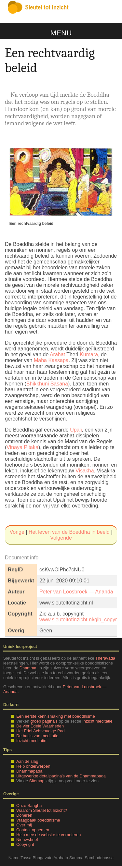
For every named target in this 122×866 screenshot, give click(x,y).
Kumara (89, 354)
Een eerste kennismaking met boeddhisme (55, 716)
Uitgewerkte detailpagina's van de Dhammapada (61, 776)
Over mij (24, 825)
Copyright (25, 844)
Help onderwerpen (33, 766)
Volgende (61, 538)
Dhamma (28, 667)
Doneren (24, 815)
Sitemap (37, 780)
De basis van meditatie (37, 735)
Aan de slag (27, 761)
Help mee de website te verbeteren (48, 834)
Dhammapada (29, 771)
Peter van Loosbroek (63, 591)
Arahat (57, 354)
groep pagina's (44, 721)
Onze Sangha (29, 805)
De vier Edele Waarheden (40, 726)
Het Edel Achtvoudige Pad (40, 730)
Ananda (104, 591)
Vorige (16, 532)
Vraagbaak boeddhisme (38, 820)
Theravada (105, 658)
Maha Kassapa (51, 360)
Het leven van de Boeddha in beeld (69, 532)
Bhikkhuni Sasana (47, 383)
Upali (76, 430)
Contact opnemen (32, 829)
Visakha (84, 470)
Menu (61, 33)
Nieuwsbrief (27, 839)
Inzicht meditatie (97, 721)
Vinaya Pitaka (22, 447)
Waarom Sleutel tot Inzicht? (41, 810)
